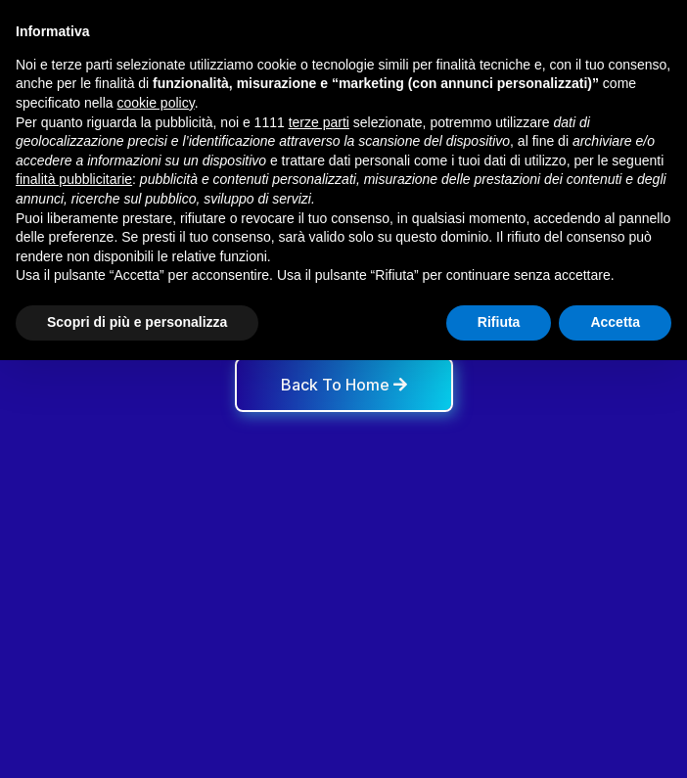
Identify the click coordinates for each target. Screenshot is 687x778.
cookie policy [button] (156, 103)
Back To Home (344, 384)
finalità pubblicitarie (74, 179)
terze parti (319, 122)
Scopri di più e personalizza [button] (137, 322)
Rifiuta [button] (499, 322)
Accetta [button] (615, 322)
